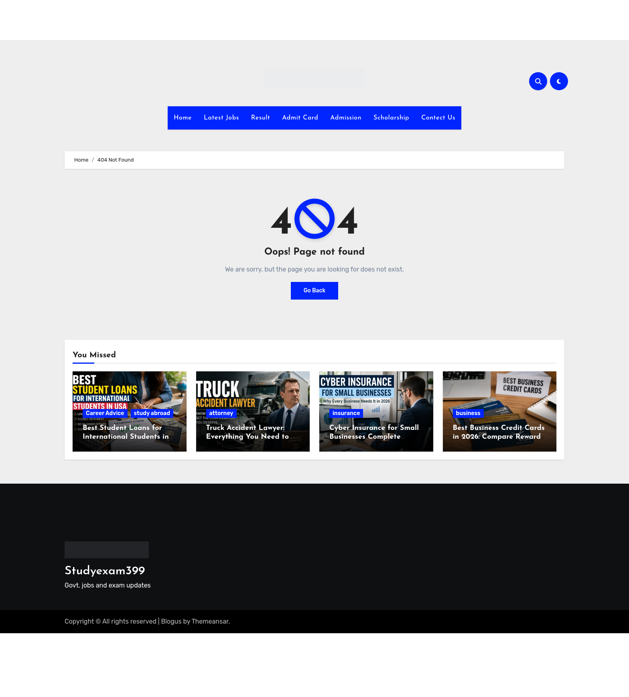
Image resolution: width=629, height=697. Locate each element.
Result (260, 118)
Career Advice (105, 413)
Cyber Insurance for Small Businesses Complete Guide (374, 436)
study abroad (152, 413)
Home (183, 118)
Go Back (315, 290)
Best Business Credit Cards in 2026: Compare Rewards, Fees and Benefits (499, 436)
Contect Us (438, 118)
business (468, 413)
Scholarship (391, 118)
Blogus (171, 621)
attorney (221, 413)
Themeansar (210, 621)
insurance (346, 413)
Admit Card (300, 118)
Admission (345, 118)
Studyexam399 (105, 571)
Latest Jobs (221, 118)
